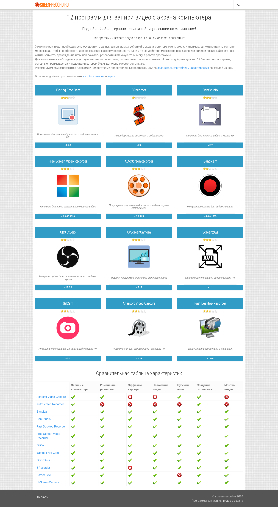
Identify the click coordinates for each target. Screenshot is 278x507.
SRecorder (43, 467)
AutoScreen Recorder (50, 404)
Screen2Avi (44, 474)
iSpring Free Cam (48, 452)
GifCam (41, 445)
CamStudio (44, 419)
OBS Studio (44, 460)
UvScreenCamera (48, 482)
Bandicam (43, 411)
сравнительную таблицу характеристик (183, 67)
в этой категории (93, 76)
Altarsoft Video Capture (51, 396)
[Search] (238, 4)
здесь (111, 76)
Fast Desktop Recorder (51, 426)
